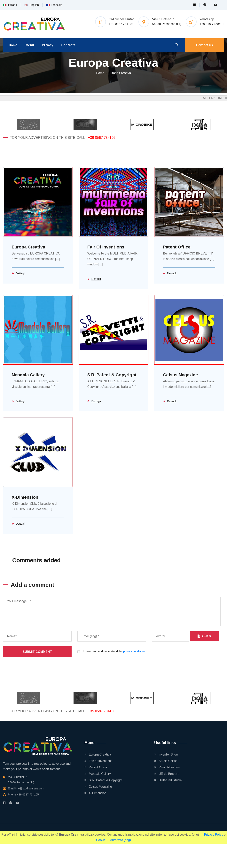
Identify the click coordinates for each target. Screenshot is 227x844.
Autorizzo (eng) (120, 840)
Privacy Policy (214, 834)
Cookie (101, 840)
